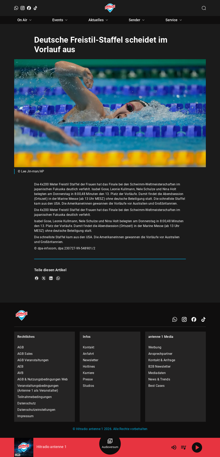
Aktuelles (98, 20)
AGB (20, 347)
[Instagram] (23, 8)
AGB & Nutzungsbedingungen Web (42, 379)
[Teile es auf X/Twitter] (43, 278)
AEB (20, 366)
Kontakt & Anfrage (161, 360)
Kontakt (88, 347)
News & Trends (159, 379)
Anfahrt (88, 354)
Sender (137, 20)
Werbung (154, 347)
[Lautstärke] (174, 447)
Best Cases (156, 386)
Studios (88, 386)
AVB (20, 373)
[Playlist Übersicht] (183, 447)
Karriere (88, 373)
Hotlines (89, 366)
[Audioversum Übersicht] (110, 444)
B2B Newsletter (159, 366)
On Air (25, 20)
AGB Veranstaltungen (33, 360)
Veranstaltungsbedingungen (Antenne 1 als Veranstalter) (38, 388)
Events (60, 20)
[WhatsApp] (16, 8)
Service (174, 20)
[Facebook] (29, 8)
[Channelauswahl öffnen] (204, 8)
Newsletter (90, 360)
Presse (88, 379)
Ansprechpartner (160, 354)
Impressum (25, 416)
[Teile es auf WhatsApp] (58, 278)
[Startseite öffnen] (110, 8)
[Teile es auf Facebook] (36, 278)
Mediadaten (157, 373)
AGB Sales (25, 354)
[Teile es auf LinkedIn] (51, 278)
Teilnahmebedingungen (34, 397)
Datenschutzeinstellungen (36, 410)
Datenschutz (26, 403)
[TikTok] (35, 8)
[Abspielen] (197, 447)
